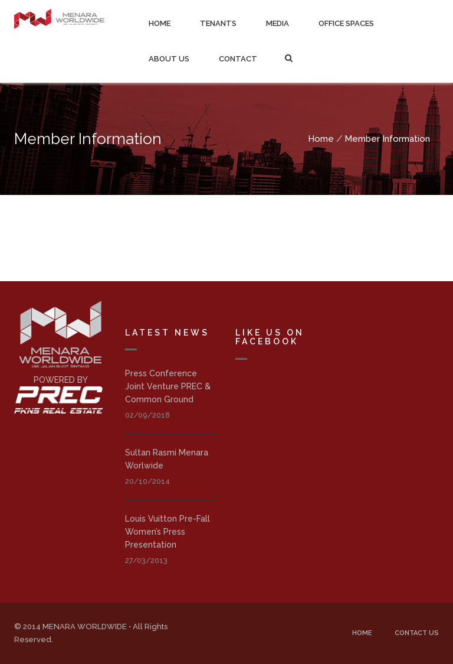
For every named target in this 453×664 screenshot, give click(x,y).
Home (159, 23)
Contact (238, 58)
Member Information (387, 139)
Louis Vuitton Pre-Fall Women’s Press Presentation (167, 531)
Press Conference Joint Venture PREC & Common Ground (168, 386)
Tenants (218, 23)
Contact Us (417, 633)
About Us (169, 58)
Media (277, 23)
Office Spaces (346, 23)
